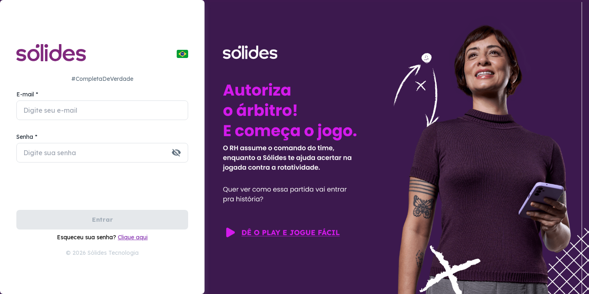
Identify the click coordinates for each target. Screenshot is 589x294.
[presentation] (78, 191)
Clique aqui (133, 237)
